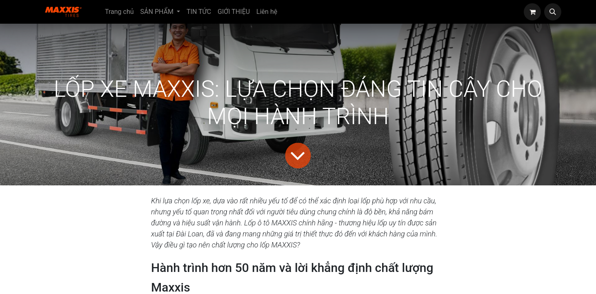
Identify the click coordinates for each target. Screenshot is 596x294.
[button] (552, 11)
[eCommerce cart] (532, 11)
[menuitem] (119, 12)
